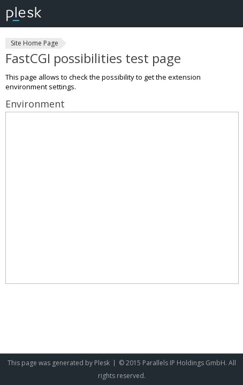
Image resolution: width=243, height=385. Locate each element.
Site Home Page (34, 43)
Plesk (102, 362)
